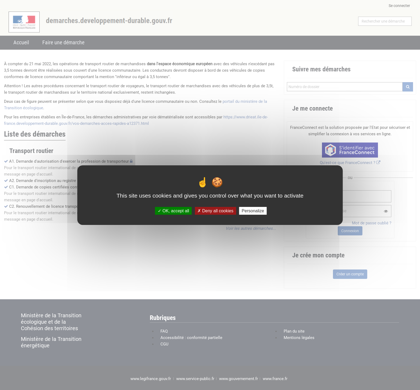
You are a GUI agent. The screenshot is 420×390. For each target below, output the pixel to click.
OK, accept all (173, 210)
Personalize (253, 210)
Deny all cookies (215, 210)
